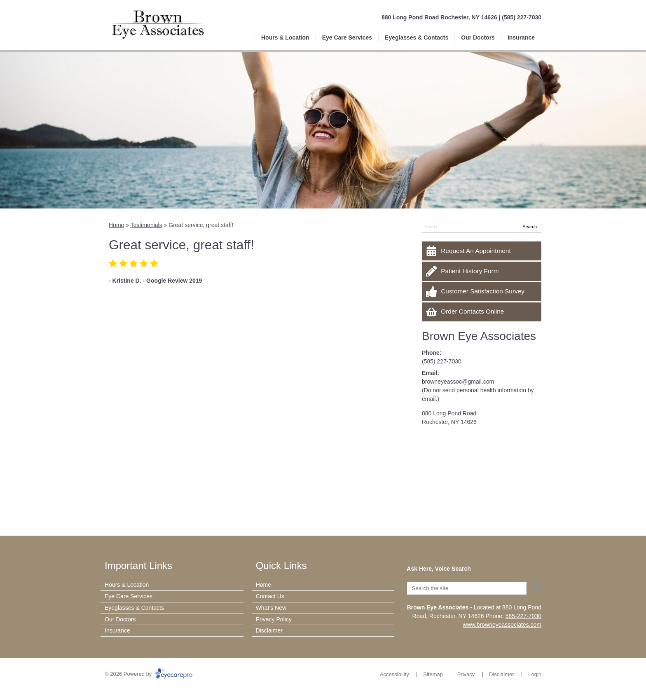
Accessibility (394, 674)
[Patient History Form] (481, 271)
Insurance (521, 37)
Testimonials (146, 225)
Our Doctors (478, 37)
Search (529, 226)
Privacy (466, 674)
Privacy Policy (274, 619)
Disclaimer (269, 630)
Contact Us (270, 596)
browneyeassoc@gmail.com (458, 381)
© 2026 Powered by (148, 674)
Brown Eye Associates (479, 336)
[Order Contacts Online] (481, 311)
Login (534, 674)
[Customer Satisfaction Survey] (481, 291)
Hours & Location (285, 37)
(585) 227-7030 (441, 361)
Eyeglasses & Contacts (416, 37)
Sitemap (433, 674)
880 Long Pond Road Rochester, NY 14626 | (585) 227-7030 (461, 17)
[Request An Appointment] (481, 250)
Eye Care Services (347, 37)
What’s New (271, 607)
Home (116, 225)
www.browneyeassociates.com (502, 624)
